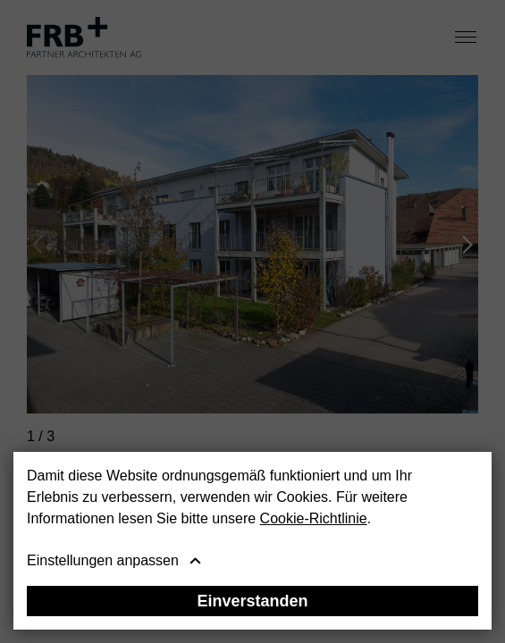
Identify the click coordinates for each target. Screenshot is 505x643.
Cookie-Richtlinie (313, 518)
